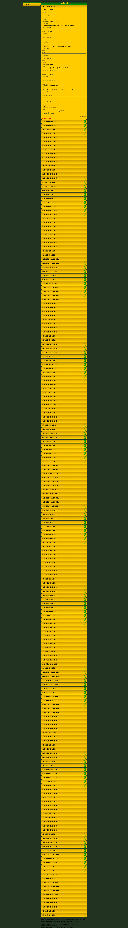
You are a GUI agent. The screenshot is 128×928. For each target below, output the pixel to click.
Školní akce (27, 4)
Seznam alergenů (47, 118)
